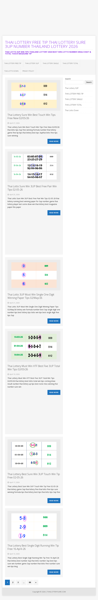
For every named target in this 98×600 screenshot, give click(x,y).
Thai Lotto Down (11, 71)
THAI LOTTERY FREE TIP (12, 63)
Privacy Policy (28, 71)
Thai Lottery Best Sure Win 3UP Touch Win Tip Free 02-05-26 (34, 478)
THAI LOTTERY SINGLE (51, 63)
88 (30, 585)
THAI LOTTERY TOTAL (70, 63)
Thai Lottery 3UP (32, 63)
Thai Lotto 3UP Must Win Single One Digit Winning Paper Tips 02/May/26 (31, 297)
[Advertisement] (49, 18)
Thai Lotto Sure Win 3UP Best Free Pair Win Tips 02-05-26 (32, 188)
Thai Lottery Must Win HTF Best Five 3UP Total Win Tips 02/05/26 (34, 369)
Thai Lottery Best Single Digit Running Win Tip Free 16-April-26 (33, 550)
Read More (53, 142)
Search (68, 79)
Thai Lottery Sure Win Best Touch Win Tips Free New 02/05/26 (32, 116)
